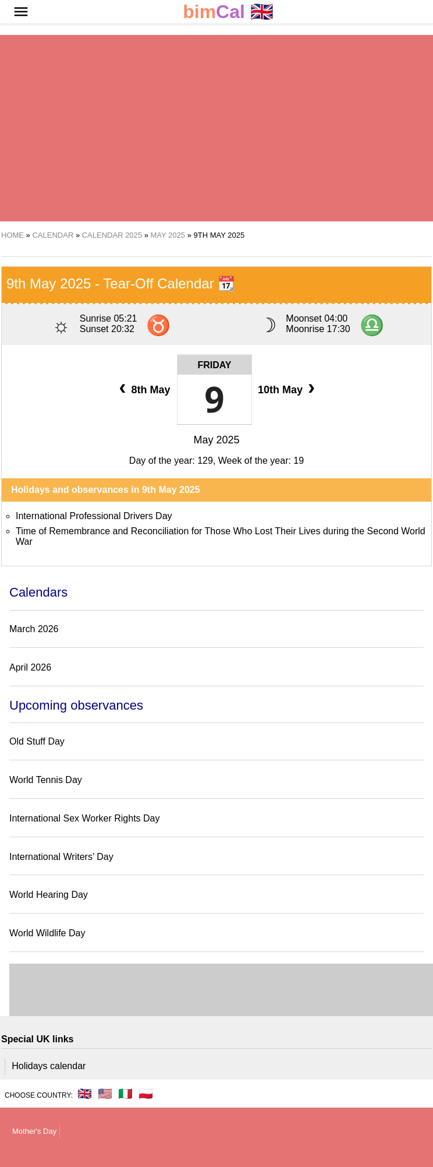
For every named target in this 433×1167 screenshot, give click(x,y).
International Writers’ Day (61, 857)
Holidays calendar (49, 1066)
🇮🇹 (125, 1093)
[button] (21, 11)
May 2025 (216, 440)
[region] (201, 128)
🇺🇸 (105, 1093)
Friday (214, 365)
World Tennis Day (45, 780)
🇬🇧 (228, 12)
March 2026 (34, 629)
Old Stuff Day (37, 741)
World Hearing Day (48, 895)
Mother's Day (34, 1131)
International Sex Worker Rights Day (84, 818)
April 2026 (30, 667)
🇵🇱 (146, 1093)
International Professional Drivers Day (94, 516)
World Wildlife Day (47, 933)
